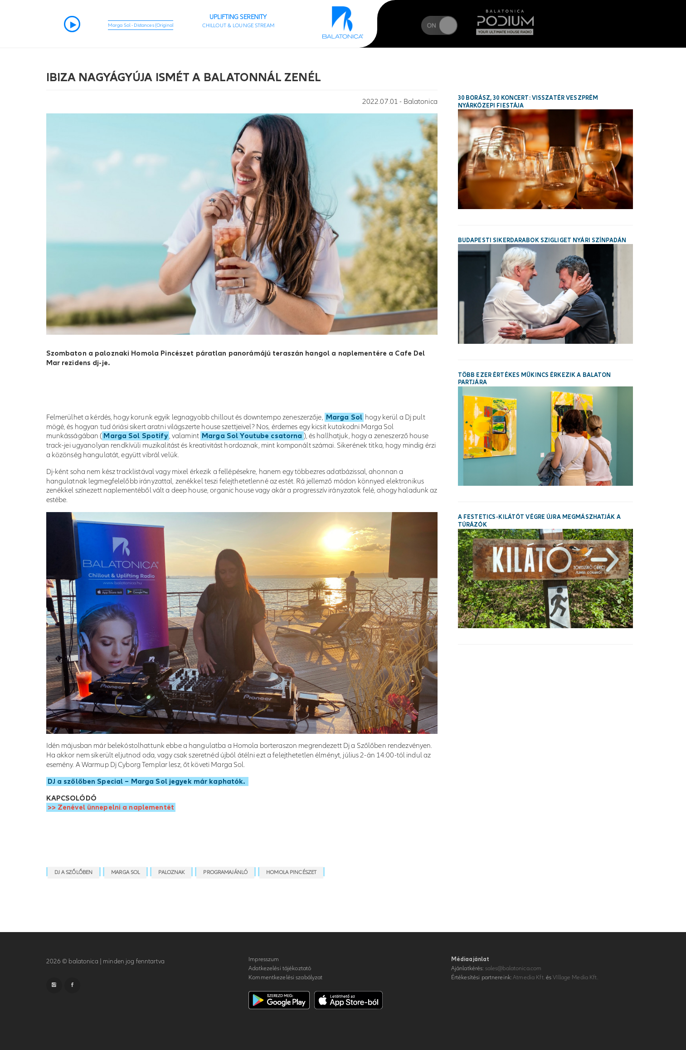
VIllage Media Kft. (575, 977)
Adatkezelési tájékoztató (279, 968)
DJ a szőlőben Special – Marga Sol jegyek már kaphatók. (147, 781)
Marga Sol (344, 417)
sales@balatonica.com (513, 968)
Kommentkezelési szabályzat (285, 977)
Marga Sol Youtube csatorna (252, 435)
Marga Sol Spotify (135, 435)
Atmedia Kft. (529, 977)
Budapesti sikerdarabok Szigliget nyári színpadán (542, 240)
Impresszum (263, 959)
